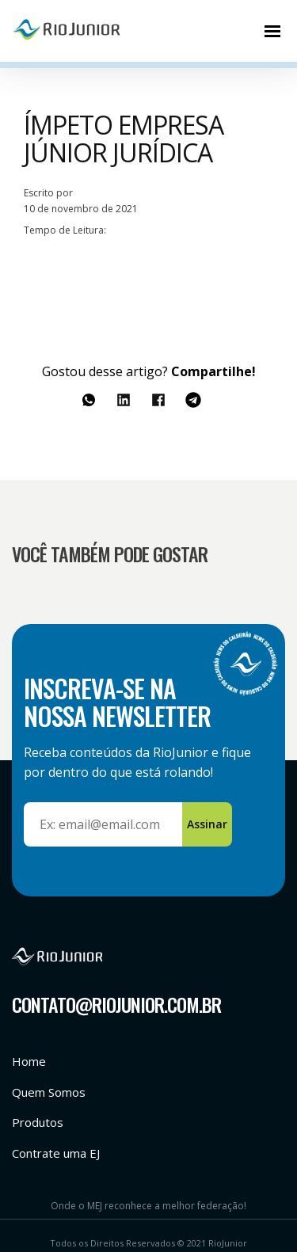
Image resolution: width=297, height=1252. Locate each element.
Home (29, 1061)
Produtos (37, 1122)
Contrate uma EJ (56, 1153)
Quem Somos (49, 1092)
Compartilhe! (213, 371)
